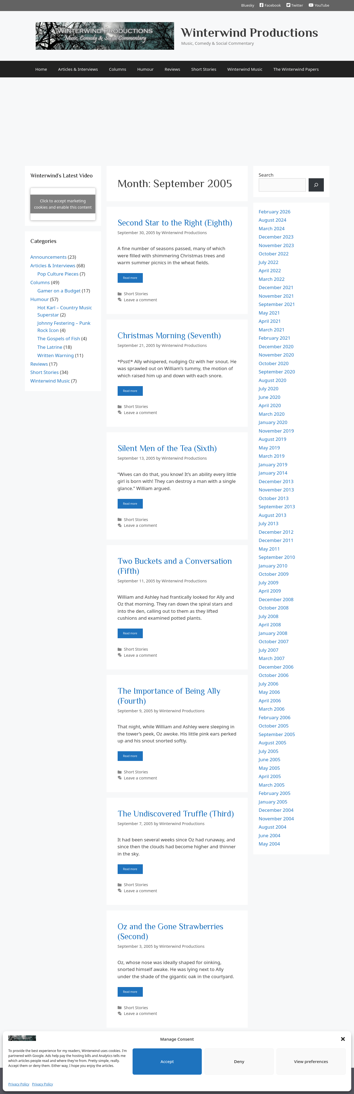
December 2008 (276, 599)
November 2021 (276, 296)
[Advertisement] (177, 119)
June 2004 (270, 835)
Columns (117, 69)
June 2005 (270, 759)
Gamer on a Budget (59, 290)
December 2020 (276, 346)
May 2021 (269, 313)
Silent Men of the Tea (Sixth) (167, 448)
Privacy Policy (18, 1084)
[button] (343, 1039)
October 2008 (274, 607)
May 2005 (269, 768)
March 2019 (272, 456)
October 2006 (274, 675)
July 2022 (269, 262)
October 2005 (274, 726)
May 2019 (269, 447)
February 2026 (275, 211)
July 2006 (269, 684)
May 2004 (269, 844)
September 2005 (277, 734)
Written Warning (55, 355)
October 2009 (274, 574)
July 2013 (269, 523)
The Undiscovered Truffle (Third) (176, 813)
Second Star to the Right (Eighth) (175, 222)
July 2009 (269, 582)
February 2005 (275, 793)
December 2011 (276, 540)
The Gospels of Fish (58, 338)
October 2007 (274, 641)
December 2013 (276, 481)
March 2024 (272, 228)
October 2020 (274, 363)
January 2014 (273, 473)
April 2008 (270, 624)
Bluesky (247, 5)
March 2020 (272, 414)
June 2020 (270, 397)
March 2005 (272, 785)
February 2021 (275, 338)
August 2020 (272, 380)
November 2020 (276, 355)
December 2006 (276, 667)
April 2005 (270, 776)
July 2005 (269, 751)
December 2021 (276, 287)
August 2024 (272, 220)
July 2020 (269, 388)
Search (266, 175)
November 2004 (276, 818)
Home (41, 69)
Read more (130, 278)
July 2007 (269, 650)
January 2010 (273, 565)
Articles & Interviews (78, 69)
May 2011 (269, 549)
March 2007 (272, 658)
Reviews (172, 69)
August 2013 (272, 515)
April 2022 (270, 270)
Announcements (48, 257)
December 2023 (276, 237)
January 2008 (273, 633)
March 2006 (272, 709)
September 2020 (277, 371)
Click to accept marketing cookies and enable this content (63, 204)
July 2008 (269, 616)
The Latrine (49, 347)
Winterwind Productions (249, 32)
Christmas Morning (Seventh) (169, 335)
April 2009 (270, 591)
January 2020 (273, 422)
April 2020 (270, 405)
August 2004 (272, 827)
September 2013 (277, 506)
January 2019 (273, 464)
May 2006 (269, 692)
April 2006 (270, 700)
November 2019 (276, 431)
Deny (239, 1061)
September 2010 (277, 557)
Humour (145, 69)
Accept (167, 1061)
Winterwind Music (245, 69)
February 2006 (275, 717)
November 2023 (276, 245)
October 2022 (274, 253)
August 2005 (272, 742)
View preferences (311, 1061)
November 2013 (276, 489)
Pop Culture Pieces (58, 274)
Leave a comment (140, 299)
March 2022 (272, 279)
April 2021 (270, 321)
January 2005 (273, 802)
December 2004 (276, 810)
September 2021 (277, 304)
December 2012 (276, 532)
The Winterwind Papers (296, 69)
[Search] (316, 185)
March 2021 (272, 329)
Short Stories (203, 69)
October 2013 (274, 498)
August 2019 (272, 439)
